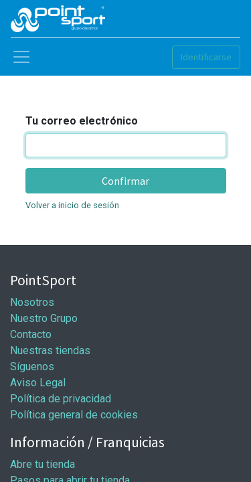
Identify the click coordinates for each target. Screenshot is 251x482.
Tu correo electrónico (81, 120)
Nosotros (32, 302)
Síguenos (32, 366)
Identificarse (206, 57)
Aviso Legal (38, 382)
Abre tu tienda (42, 464)
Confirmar (125, 180)
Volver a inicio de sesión (72, 205)
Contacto (31, 334)
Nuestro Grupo (44, 318)
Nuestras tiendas (50, 350)
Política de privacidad (60, 398)
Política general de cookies (74, 414)
